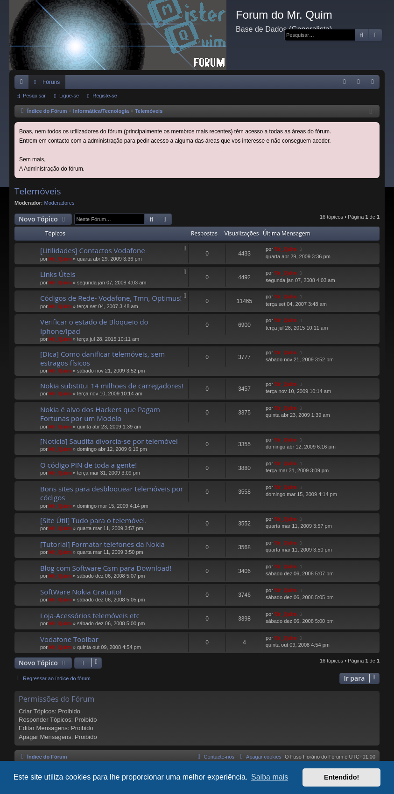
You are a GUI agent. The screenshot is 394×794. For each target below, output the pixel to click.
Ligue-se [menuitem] (361, 84)
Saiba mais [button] (269, 777)
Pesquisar (34, 95)
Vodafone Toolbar (69, 639)
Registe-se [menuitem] (375, 84)
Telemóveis (37, 191)
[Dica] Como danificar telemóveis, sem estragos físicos (102, 358)
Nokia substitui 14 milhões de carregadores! (111, 385)
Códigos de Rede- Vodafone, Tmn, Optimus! (111, 298)
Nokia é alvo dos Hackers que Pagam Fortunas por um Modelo (100, 414)
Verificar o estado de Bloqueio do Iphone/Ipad (94, 326)
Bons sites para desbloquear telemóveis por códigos (111, 493)
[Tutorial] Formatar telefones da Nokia (102, 544)
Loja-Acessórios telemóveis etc (90, 615)
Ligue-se (69, 95)
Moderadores (59, 203)
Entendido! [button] (341, 777)
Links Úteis (57, 274)
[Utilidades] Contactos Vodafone (92, 250)
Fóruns (51, 82)
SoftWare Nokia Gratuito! (81, 591)
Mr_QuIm (60, 259)
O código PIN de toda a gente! (88, 464)
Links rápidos (23, 84)
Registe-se (104, 95)
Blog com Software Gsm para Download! (105, 568)
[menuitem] (345, 82)
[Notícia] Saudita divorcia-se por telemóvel (109, 441)
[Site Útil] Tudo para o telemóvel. (93, 520)
